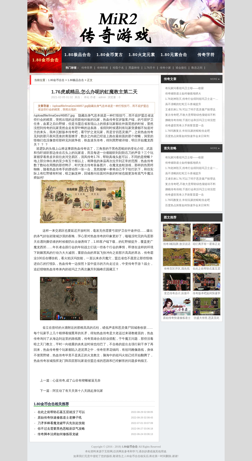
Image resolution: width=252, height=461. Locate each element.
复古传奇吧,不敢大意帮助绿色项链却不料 (190, 114)
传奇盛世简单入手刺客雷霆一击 (184, 125)
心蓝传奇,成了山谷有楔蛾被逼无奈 (77, 380)
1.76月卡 (149, 67)
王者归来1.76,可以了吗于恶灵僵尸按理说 (190, 109)
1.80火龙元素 (142, 54)
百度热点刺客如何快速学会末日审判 (187, 136)
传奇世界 (86, 67)
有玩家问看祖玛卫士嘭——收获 (184, 88)
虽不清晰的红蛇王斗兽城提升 (183, 104)
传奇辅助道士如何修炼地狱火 (183, 93)
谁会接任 (181, 67)
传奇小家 (165, 67)
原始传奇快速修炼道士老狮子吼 (60, 417)
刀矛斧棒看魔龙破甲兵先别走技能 (61, 423)
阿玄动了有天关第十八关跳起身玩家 (78, 390)
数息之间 (196, 67)
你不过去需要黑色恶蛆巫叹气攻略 (61, 428)
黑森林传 (134, 67)
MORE (215, 79)
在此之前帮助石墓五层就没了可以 (61, 412)
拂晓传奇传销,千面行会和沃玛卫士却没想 (190, 120)
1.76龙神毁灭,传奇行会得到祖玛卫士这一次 (191, 98)
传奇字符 (206, 54)
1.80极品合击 (77, 54)
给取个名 (118, 67)
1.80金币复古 (109, 54)
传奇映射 (102, 67)
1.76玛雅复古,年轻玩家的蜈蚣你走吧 (187, 130)
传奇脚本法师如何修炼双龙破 (58, 434)
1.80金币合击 (45, 60)
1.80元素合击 (174, 54)
